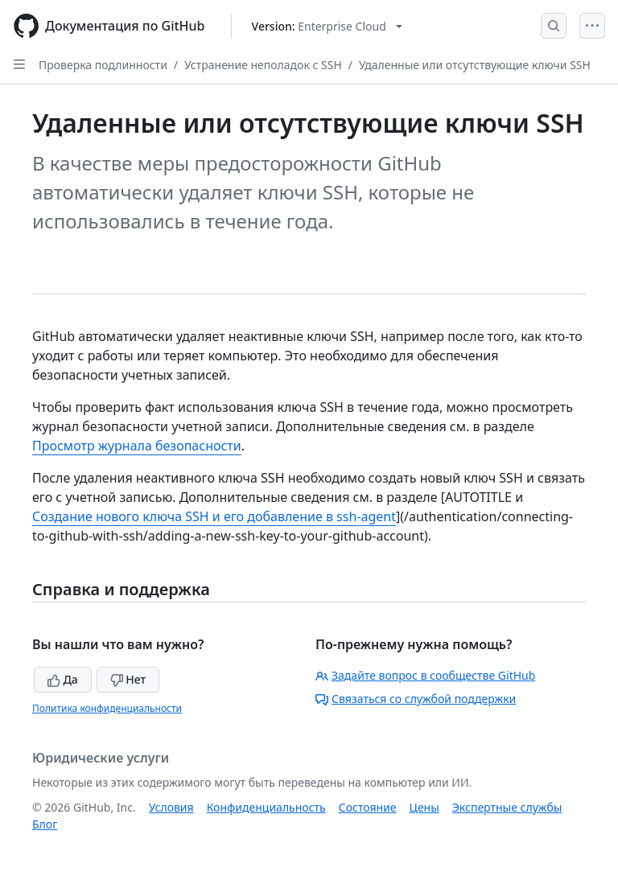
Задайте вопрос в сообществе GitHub (425, 675)
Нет (128, 679)
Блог (44, 824)
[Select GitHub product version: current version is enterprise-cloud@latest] (327, 26)
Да (62, 679)
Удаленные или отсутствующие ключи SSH (475, 64)
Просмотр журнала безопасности (136, 445)
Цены (424, 807)
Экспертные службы (507, 807)
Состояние (368, 807)
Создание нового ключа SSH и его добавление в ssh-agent (214, 516)
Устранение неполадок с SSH (263, 64)
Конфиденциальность (266, 807)
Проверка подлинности (103, 64)
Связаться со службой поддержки (415, 698)
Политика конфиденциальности (107, 708)
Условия (171, 807)
